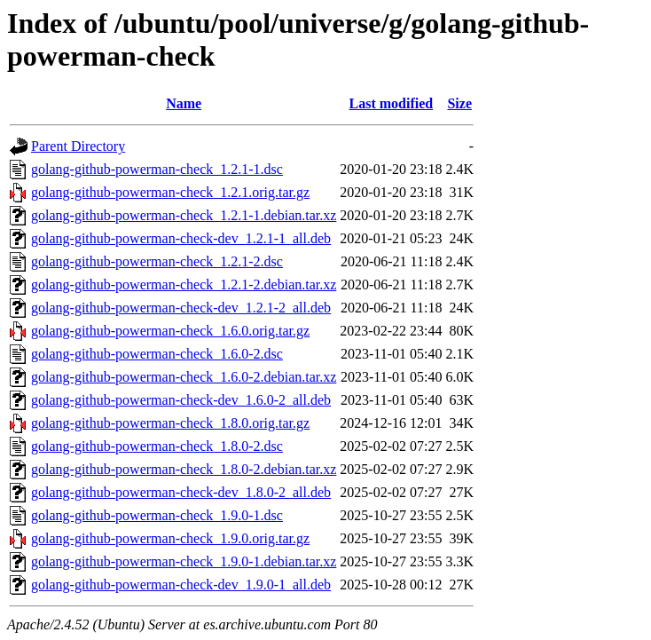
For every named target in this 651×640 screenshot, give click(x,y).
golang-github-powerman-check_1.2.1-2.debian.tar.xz (183, 284)
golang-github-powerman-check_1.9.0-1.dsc (157, 515)
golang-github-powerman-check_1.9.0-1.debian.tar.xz (183, 561)
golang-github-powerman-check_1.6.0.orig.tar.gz (170, 330)
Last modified (391, 103)
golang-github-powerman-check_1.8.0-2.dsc (157, 446)
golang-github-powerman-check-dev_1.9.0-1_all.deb (181, 584)
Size (459, 103)
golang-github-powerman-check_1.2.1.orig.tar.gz (170, 192)
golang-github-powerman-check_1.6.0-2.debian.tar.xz (183, 376)
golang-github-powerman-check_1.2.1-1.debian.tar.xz (183, 215)
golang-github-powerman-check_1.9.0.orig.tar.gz (170, 538)
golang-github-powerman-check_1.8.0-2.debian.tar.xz (183, 469)
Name (183, 103)
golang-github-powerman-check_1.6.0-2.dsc (157, 353)
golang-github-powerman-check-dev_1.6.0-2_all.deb (181, 399)
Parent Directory (78, 146)
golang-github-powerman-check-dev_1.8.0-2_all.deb (181, 492)
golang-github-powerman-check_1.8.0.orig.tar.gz (170, 423)
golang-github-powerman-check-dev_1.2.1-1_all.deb (181, 238)
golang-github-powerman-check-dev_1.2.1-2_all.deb (181, 307)
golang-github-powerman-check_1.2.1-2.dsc (157, 261)
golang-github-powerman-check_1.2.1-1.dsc (157, 169)
